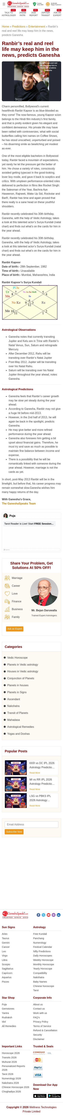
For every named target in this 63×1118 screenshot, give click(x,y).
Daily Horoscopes (42, 955)
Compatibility (40, 973)
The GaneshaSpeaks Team (19, 503)
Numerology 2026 (11, 1078)
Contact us (39, 1008)
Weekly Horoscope (43, 960)
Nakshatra (13, 706)
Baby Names (40, 981)
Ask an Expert (57, 14)
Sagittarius (7, 968)
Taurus (5, 938)
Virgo (4, 955)
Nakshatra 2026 (10, 1083)
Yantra (5, 1013)
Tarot (36, 990)
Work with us (40, 1013)
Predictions (18, 26)
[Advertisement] (31, 874)
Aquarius (6, 977)
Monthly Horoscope (43, 964)
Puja (4, 1004)
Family (12, 617)
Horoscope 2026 (11, 1053)
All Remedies (9, 1026)
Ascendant (13, 699)
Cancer (6, 947)
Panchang (38, 938)
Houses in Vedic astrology (22, 671)
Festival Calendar (42, 947)
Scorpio (6, 964)
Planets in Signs (17, 692)
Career (12, 585)
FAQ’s (36, 1017)
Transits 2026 (9, 1057)
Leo (4, 951)
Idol (4, 1021)
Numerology (39, 942)
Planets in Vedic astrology (22, 664)
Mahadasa (13, 719)
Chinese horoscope (43, 986)
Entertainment (36, 26)
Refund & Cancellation (45, 1030)
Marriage (13, 578)
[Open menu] (4, 4)
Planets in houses (17, 685)
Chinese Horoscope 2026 (15, 1087)
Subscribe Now (14, 831)
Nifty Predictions (42, 951)
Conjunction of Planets (20, 678)
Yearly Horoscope (42, 968)
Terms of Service (42, 1026)
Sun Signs (8, 927)
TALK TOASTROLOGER (9, 14)
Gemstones (8, 1008)
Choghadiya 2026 (11, 1091)
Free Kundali (40, 934)
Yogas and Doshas (18, 733)
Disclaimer (39, 1039)
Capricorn (7, 973)
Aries (4, 934)
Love (11, 593)
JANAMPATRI (22, 14)
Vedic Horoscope (17, 657)
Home (5, 26)
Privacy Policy (40, 1021)
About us (38, 1004)
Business (14, 609)
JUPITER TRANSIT (45, 14)
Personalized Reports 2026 (13, 1068)
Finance (13, 601)
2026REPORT (33, 14)
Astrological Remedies (20, 726)
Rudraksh (7, 1017)
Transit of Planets (17, 712)
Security (37, 1034)
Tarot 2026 (7, 1074)
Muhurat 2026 (9, 1062)
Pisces (5, 981)
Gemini (6, 942)
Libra (4, 960)
